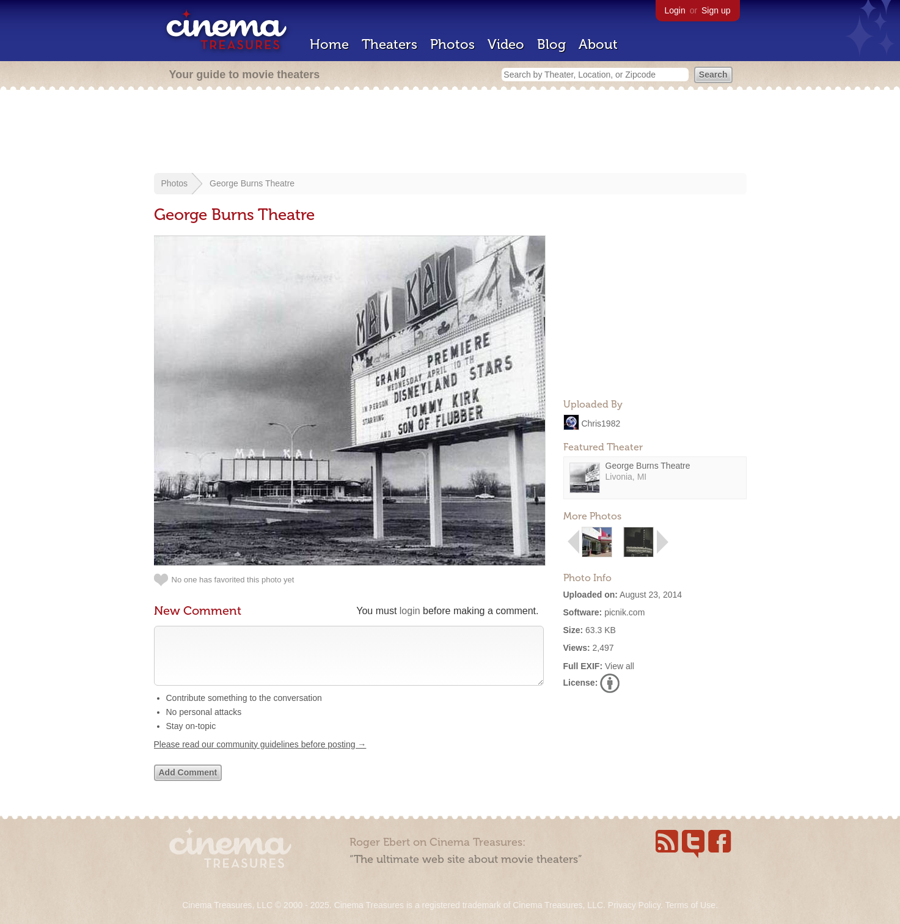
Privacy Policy (634, 905)
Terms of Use (690, 905)
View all (619, 666)
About (598, 44)
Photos (452, 44)
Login (675, 10)
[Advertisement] (450, 132)
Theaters (389, 44)
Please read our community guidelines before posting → (260, 756)
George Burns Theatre (252, 183)
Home (329, 44)
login (410, 611)
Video (506, 44)
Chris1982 (600, 423)
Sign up (715, 10)
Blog (551, 44)
